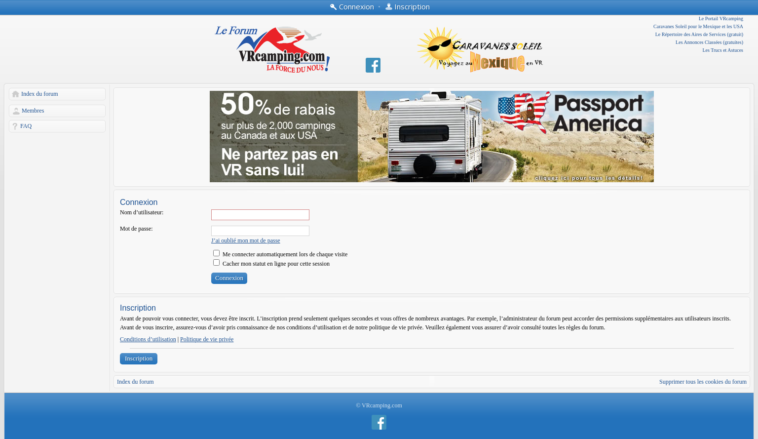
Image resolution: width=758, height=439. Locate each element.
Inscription (138, 358)
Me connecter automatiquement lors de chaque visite (280, 254)
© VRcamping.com (379, 405)
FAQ (26, 125)
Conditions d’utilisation (148, 339)
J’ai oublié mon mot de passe (245, 240)
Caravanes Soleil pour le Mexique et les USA (698, 26)
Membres (33, 110)
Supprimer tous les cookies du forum (703, 381)
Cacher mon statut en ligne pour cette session (271, 263)
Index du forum (39, 93)
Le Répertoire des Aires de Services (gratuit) (699, 34)
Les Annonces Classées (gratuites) (709, 42)
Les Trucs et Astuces (723, 50)
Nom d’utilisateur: (141, 212)
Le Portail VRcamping (721, 18)
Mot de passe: (136, 228)
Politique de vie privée (206, 339)
